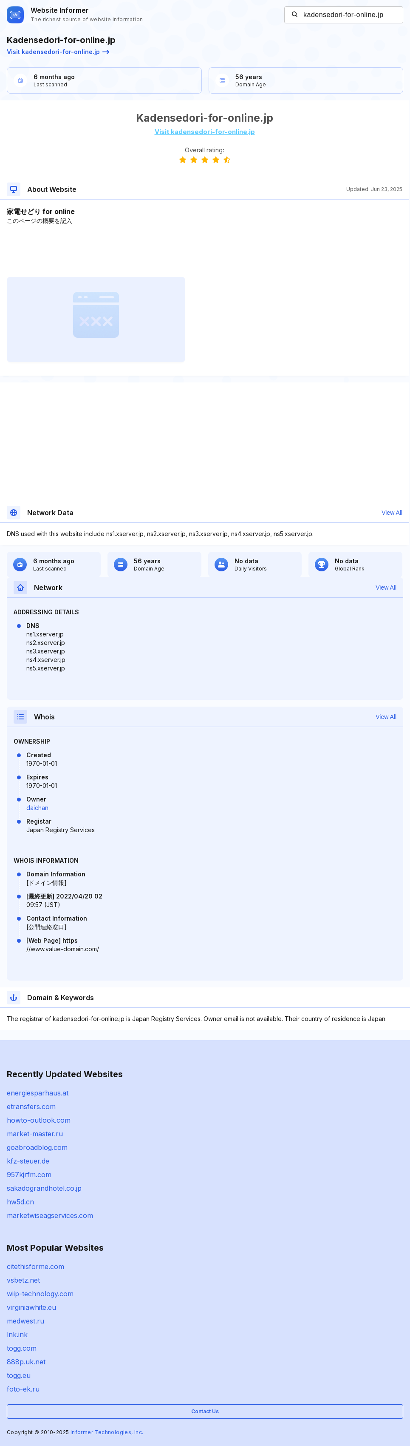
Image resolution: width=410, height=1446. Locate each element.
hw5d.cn (20, 1202)
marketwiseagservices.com (50, 1215)
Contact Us (205, 1411)
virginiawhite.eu (31, 1307)
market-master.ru (35, 1133)
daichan (37, 807)
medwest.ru (25, 1321)
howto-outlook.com (39, 1120)
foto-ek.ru (23, 1389)
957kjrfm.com (29, 1174)
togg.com (22, 1348)
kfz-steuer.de (28, 1161)
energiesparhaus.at (37, 1093)
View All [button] (392, 512)
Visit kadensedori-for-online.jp (58, 51)
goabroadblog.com (37, 1147)
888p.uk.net (26, 1362)
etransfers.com (31, 1106)
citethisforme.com (35, 1266)
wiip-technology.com (40, 1293)
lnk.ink (17, 1334)
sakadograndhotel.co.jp (44, 1188)
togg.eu (19, 1375)
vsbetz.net (23, 1280)
